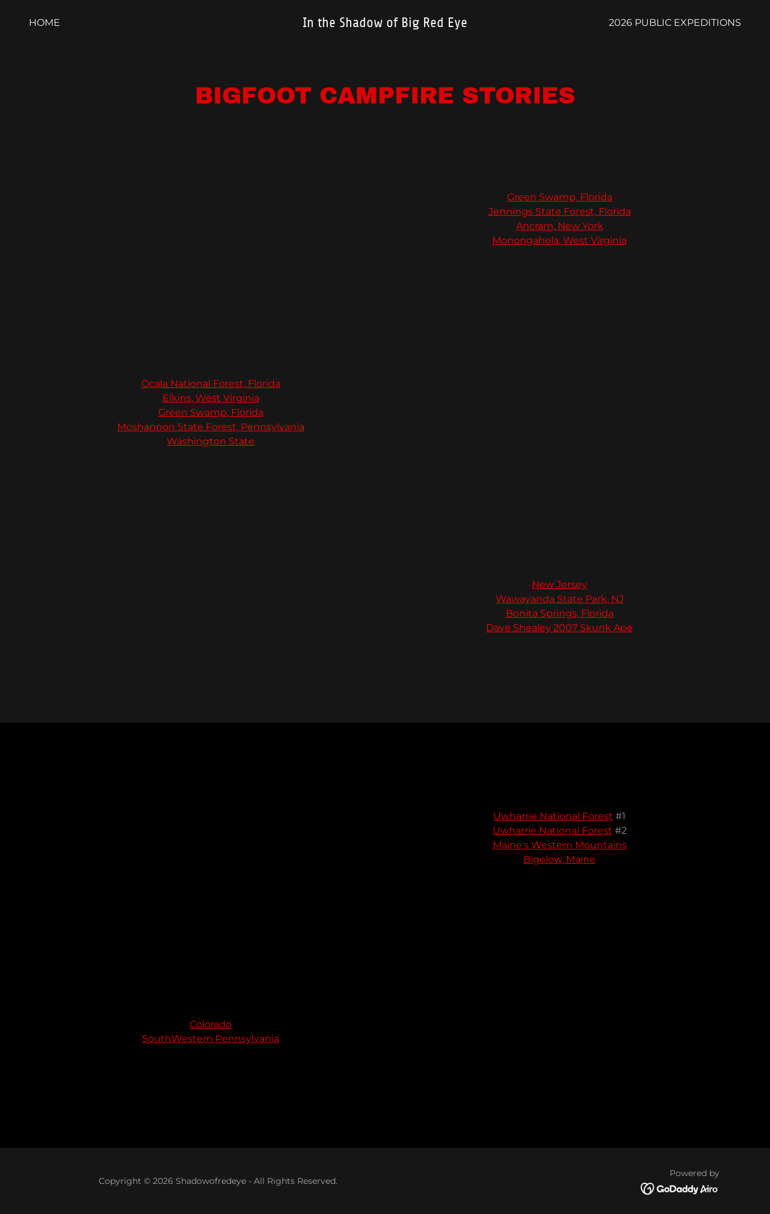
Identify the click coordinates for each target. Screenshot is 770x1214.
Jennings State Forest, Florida (559, 211)
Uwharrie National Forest (553, 816)
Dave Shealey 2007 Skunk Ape (559, 627)
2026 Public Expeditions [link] (675, 22)
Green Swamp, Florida (559, 197)
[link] (385, 23)
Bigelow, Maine (559, 859)
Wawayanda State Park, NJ (560, 599)
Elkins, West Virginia (210, 398)
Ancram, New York (559, 226)
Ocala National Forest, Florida (210, 383)
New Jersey (559, 584)
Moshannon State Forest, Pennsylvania (210, 427)
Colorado (210, 1024)
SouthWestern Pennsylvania (210, 1038)
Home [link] (44, 22)
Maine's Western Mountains (560, 845)
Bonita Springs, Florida (560, 613)
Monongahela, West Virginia (559, 240)
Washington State (210, 441)
